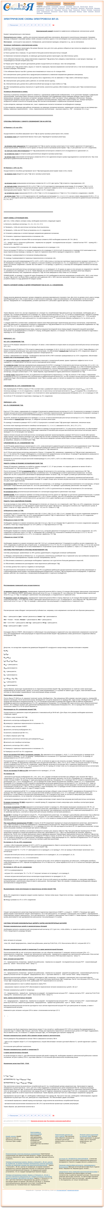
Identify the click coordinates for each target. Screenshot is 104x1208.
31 (42, 25)
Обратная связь (69, 3)
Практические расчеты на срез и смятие (63, 1135)
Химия (85, 11)
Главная (40, 3)
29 (35, 25)
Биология (62, 6)
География (69, 6)
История (48, 8)
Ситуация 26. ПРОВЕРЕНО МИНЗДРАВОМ (73, 1158)
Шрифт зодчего (11, 1136)
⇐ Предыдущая (13, 25)
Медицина (82, 8)
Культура (54, 8)
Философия (72, 11)
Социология (96, 10)
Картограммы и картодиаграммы (36, 1133)
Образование (40, 10)
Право (70, 10)
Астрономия (54, 6)
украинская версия (73, 1190)
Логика (67, 8)
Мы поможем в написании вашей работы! (59, 1121)
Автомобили (46, 6)
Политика (64, 10)
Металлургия (89, 8)
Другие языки (84, 6)
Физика (66, 11)
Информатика (41, 8)
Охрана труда (49, 10)
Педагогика (57, 10)
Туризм (61, 11)
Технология (54, 11)
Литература (61, 8)
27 (28, 25)
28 (31, 25)
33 (49, 25)
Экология (97, 11)
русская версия (61, 1190)
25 (21, 25)
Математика (74, 8)
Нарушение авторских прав (38, 1121)
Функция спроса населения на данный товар (89, 1135)
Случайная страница (53, 3)
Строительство (45, 11)
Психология (76, 10)
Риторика (89, 10)
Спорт (38, 11)
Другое (91, 6)
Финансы (79, 11)
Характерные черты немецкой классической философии (78, 1171)
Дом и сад (76, 6)
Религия (83, 10)
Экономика (40, 13)
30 (38, 25)
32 (46, 25)
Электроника (47, 13)
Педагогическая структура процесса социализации (23, 1154)
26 (24, 25)
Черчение (91, 11)
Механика (97, 8)
